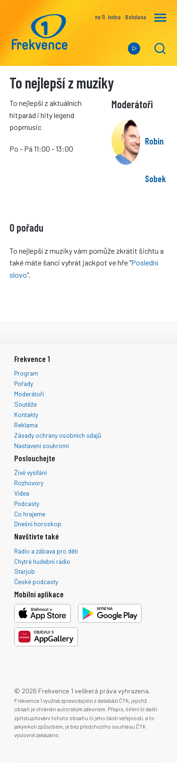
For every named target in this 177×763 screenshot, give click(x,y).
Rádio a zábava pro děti (46, 551)
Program (26, 373)
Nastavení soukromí (41, 446)
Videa (21, 493)
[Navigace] (160, 17)
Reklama (26, 425)
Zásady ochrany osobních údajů (57, 435)
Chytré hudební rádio (42, 561)
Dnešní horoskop (37, 524)
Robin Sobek (155, 160)
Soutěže (25, 404)
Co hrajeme (29, 514)
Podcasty (26, 503)
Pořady (23, 383)
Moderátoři (29, 394)
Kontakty (26, 414)
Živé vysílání (30, 472)
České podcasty (36, 582)
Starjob (24, 571)
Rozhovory (28, 483)
